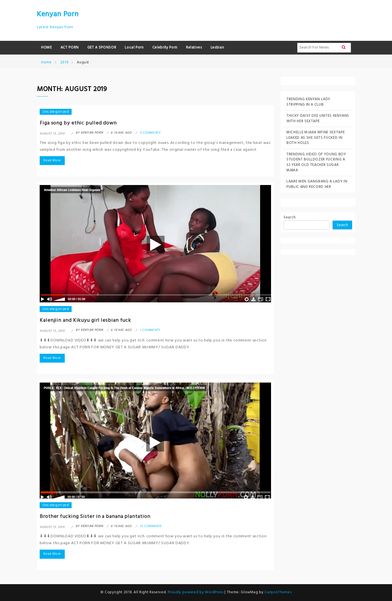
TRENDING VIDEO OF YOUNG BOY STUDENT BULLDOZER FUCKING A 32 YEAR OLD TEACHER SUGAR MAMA (316, 162)
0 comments (150, 132)
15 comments (151, 526)
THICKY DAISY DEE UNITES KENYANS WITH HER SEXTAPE (317, 118)
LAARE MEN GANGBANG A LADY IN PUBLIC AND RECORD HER (316, 184)
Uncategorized (56, 112)
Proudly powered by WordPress (196, 592)
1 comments (150, 330)
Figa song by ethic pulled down (78, 123)
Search (290, 217)
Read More (52, 160)
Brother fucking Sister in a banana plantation (95, 516)
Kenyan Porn (57, 14)
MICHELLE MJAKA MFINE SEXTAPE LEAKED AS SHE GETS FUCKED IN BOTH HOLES (315, 137)
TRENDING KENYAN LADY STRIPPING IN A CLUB (308, 102)
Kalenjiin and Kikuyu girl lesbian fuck (85, 320)
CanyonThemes (278, 592)
